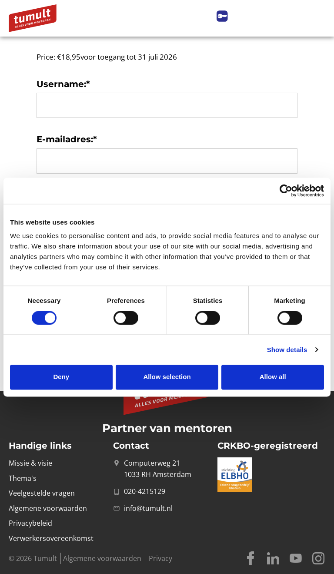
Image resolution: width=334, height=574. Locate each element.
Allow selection (166, 377)
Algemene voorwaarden (102, 558)
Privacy (160, 558)
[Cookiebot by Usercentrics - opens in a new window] (286, 190)
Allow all (273, 377)
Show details (287, 349)
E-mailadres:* (67, 139)
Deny (61, 377)
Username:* (63, 84)
